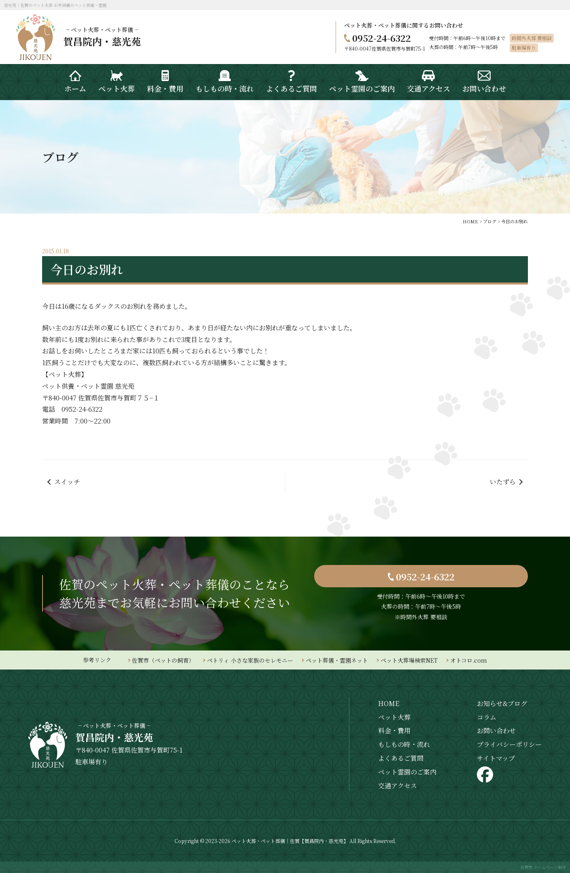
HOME (388, 703)
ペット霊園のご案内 (407, 772)
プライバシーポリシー (509, 744)
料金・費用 (394, 730)
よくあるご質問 (400, 758)
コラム (486, 717)
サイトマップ (496, 758)
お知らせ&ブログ (502, 703)
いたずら (503, 481)
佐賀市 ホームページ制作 (543, 867)
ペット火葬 (394, 717)
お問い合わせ (496, 730)
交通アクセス (397, 785)
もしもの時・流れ (404, 744)
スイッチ (67, 481)
